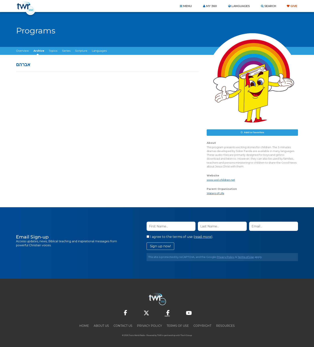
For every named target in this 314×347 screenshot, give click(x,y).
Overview (22, 50)
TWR (159, 335)
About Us (101, 325)
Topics (53, 50)
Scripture (81, 50)
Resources (225, 325)
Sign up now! (160, 246)
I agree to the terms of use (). (180, 236)
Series (66, 50)
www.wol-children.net (221, 179)
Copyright (202, 325)
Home (84, 325)
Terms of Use (246, 256)
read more (202, 236)
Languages (99, 50)
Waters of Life (215, 192)
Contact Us (123, 325)
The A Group (186, 335)
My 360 (211, 6)
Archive (38, 50)
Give (293, 6)
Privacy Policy (225, 256)
